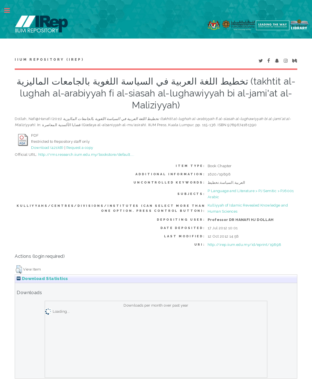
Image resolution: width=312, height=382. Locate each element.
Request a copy (79, 147)
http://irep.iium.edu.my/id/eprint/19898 (244, 244)
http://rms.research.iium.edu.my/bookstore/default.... (86, 154)
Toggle (10, 10)
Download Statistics (42, 278)
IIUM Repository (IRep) (49, 60)
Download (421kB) (47, 147)
